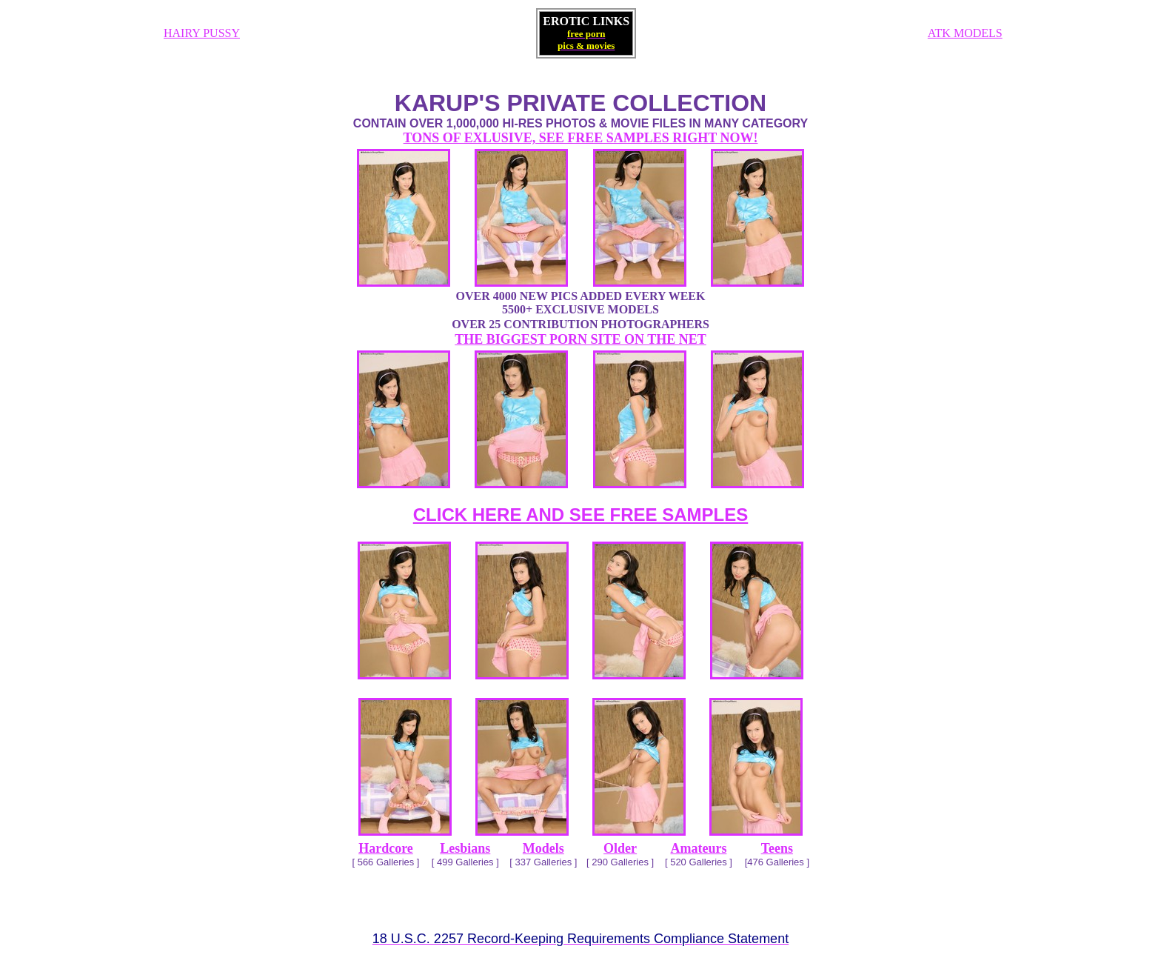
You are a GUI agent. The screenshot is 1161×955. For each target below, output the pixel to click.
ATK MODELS (965, 33)
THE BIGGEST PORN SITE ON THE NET (580, 339)
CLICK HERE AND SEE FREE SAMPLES (581, 515)
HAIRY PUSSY (202, 33)
